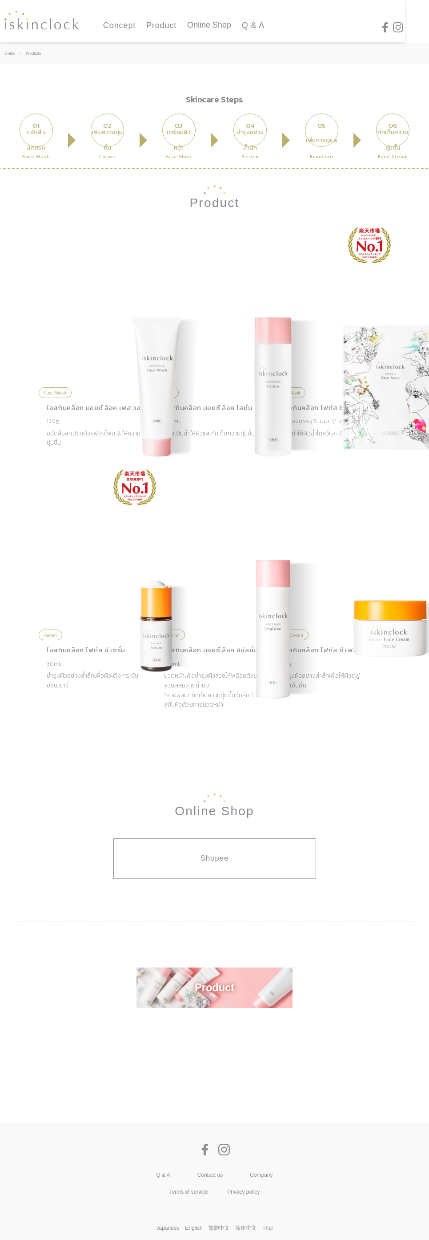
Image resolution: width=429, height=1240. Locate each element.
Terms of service (188, 1192)
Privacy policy (243, 1192)
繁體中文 (219, 1228)
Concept (119, 25)
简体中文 (246, 1228)
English (193, 1228)
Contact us (210, 1175)
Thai (267, 1228)
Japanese (168, 1228)
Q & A (253, 25)
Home (9, 53)
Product (161, 25)
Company (261, 1175)
